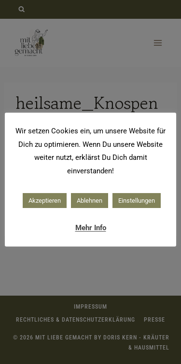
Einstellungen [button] (136, 200)
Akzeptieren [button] (44, 200)
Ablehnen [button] (89, 200)
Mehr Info (90, 227)
